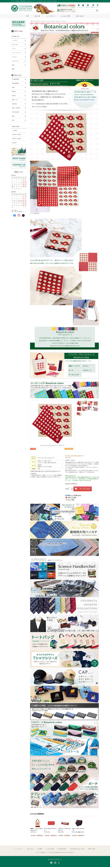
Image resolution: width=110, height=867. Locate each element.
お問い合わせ (80, 16)
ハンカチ (43, 21)
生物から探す (18, 75)
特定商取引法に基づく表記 (77, 848)
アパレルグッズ (36, 21)
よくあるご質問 (65, 16)
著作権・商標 (91, 848)
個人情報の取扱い (62, 848)
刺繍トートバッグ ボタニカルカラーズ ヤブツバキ (36, 830)
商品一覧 (37, 16)
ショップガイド (50, 16)
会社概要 (39, 848)
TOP (27, 16)
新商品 (18, 31)
